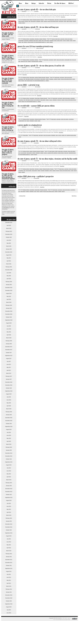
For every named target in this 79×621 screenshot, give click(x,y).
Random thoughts (36, 19)
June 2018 (9, 329)
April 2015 (9, 441)
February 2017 (9, 376)
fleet (29, 21)
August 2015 (8, 429)
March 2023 (8, 228)
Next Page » (74, 195)
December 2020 (8, 269)
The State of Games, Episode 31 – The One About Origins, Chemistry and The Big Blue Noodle (47, 159)
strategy (74, 21)
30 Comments (37, 86)
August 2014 (8, 465)
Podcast (49, 3)
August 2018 (8, 323)
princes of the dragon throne (52, 21)
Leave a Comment (39, 48)
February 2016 (9, 411)
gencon (50, 99)
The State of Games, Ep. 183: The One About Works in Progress (8, 151)
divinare (40, 40)
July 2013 (9, 503)
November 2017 (8, 349)
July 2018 (9, 326)
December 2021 (8, 252)
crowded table (21, 120)
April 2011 (9, 583)
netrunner (59, 99)
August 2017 (8, 358)
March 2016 (8, 408)
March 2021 (8, 263)
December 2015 (8, 417)
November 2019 (8, 290)
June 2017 (9, 364)
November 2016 (8, 385)
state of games (69, 21)
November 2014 (8, 456)
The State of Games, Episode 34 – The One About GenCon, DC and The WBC (41, 65)
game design (33, 21)
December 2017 (8, 346)
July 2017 (9, 361)
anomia (53, 38)
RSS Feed (70, 3)
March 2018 (8, 337)
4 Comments (36, 142)
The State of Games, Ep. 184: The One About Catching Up (8, 128)
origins (42, 21)
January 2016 (9, 414)
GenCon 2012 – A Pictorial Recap (28, 85)
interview (42, 170)
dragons (26, 21)
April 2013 (9, 512)
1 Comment (36, 11)
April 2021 (9, 261)
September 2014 (8, 462)
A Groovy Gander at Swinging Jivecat (30, 125)
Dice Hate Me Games (59, 3)
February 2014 (9, 482)
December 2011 (8, 559)
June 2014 (9, 470)
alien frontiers (52, 151)
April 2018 (9, 334)
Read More (63, 16)
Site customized (56, 619)
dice (73, 19)
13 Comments (36, 178)
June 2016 (9, 399)
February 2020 (9, 281)
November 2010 (8, 598)
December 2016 (8, 382)
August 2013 (8, 500)
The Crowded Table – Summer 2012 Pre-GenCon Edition (36, 106)
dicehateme (24, 11)
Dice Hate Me (8, 7)
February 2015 (9, 447)
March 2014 (8, 479)
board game (51, 19)
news (57, 135)
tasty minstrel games (29, 80)
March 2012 (8, 550)
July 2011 (9, 574)
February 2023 (9, 231)
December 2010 (8, 595)
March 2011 (8, 586)
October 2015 (9, 423)
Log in (69, 618)
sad (22, 42)
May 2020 (9, 275)
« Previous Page (22, 195)
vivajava (20, 22)
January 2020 (9, 284)
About (26, 3)
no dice (59, 135)
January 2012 (9, 556)
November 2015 (8, 420)
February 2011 (9, 589)
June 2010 (9, 612)
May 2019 (9, 296)
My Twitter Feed (17, 6)
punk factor (61, 21)
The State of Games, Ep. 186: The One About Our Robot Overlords (8, 80)
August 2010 (8, 606)
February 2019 (9, 305)
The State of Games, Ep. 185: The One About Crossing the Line (8, 104)
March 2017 (8, 373)
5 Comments (36, 160)
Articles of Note (26, 19)
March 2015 (8, 444)
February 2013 (9, 518)
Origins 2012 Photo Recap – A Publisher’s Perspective (36, 176)
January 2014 (9, 485)
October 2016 (9, 388)
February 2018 (9, 340)
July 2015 (9, 432)
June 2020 (9, 272)
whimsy (23, 22)
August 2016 (8, 394)
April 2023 (9, 225)
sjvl (65, 135)
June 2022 (9, 240)
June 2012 (9, 541)
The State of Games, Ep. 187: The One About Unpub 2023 (8, 57)
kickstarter (38, 21)
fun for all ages (37, 79)
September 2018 (8, 320)
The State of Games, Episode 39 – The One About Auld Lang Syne (38, 27)
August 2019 (8, 293)
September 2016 (8, 391)
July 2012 (9, 538)
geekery (29, 61)
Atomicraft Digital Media (65, 619)
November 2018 (8, 314)
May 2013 (9, 509)
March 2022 (8, 246)
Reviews (42, 19)
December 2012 (8, 524)
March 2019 (8, 302)
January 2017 (9, 379)
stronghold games (34, 61)
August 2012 (8, 536)
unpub (48, 42)
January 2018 (9, 343)
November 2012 (8, 527)
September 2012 (8, 533)
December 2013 (8, 488)
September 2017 (8, 355)
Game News (31, 77)
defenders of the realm (33, 40)
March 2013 (8, 515)
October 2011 (9, 565)
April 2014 (9, 476)
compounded (21, 40)
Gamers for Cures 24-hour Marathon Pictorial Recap (35, 46)
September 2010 (8, 604)
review (65, 21)
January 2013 (9, 521)
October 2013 (9, 494)
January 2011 (9, 592)
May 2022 (9, 243)
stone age (66, 152)
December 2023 (8, 222)
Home (20, 3)
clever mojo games (63, 19)
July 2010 (9, 609)
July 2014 (9, 468)
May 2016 (9, 402)
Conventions (31, 38)
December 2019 (8, 287)
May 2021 (9, 258)
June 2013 (9, 506)
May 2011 (9, 580)
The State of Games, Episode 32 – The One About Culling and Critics (39, 141)
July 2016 (9, 397)
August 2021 (8, 255)
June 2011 (9, 577)
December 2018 (8, 311)
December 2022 (8, 234)
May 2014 (9, 473)
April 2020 (9, 278)
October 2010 (9, 601)
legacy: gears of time (58, 40)
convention (72, 98)
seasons (23, 101)
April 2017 (9, 370)
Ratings (34, 3)
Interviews (37, 38)
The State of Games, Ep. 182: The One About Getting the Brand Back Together (8, 176)
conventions (69, 19)
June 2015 (9, 435)
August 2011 (8, 571)
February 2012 (9, 553)
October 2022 (9, 237)
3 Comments (37, 107)
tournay (32, 154)
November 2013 (8, 491)
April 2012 (9, 547)
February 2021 (9, 266)
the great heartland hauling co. (40, 42)
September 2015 (8, 426)
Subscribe (41, 3)
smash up (25, 42)
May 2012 (9, 544)
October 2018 (9, 317)
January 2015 (9, 450)
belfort (56, 151)
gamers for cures (24, 61)
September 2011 (8, 568)
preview (58, 79)
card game (57, 19)
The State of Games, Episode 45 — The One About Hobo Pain (37, 9)
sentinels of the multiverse (52, 152)
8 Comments (37, 67)
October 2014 (9, 459)
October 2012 (9, 530)
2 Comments (37, 28)
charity (55, 59)
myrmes (64, 40)
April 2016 (9, 405)
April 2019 (9, 299)
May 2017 (9, 367)
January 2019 (9, 308)
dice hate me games (30, 79)
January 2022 (9, 249)
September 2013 (8, 497)
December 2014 (8, 453)
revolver (45, 152)
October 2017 (9, 352)
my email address (5, 207)
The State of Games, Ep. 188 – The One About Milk (8, 34)
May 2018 (9, 331)
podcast (31, 19)
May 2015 (9, 438)
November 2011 (8, 562)
